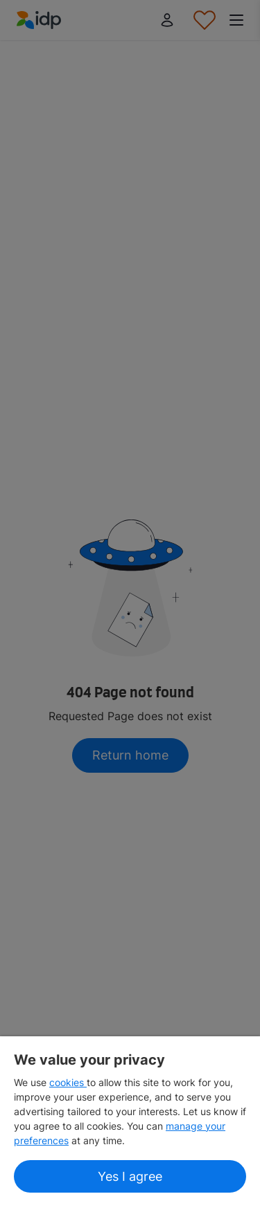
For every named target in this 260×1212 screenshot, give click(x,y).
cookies (68, 1082)
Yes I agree (130, 1176)
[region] (130, 1124)
